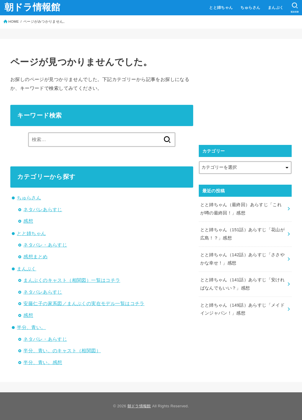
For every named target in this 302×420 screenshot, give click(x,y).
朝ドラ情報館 (32, 7)
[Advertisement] (248, 90)
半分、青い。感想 (42, 362)
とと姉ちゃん (221, 7)
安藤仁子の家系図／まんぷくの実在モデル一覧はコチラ (83, 303)
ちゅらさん (250, 7)
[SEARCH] (295, 7)
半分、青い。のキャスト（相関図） (62, 350)
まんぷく (276, 7)
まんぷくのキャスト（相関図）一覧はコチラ (71, 280)
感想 (28, 221)
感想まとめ (35, 256)
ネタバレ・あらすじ (45, 244)
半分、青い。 (31, 327)
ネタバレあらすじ (42, 209)
